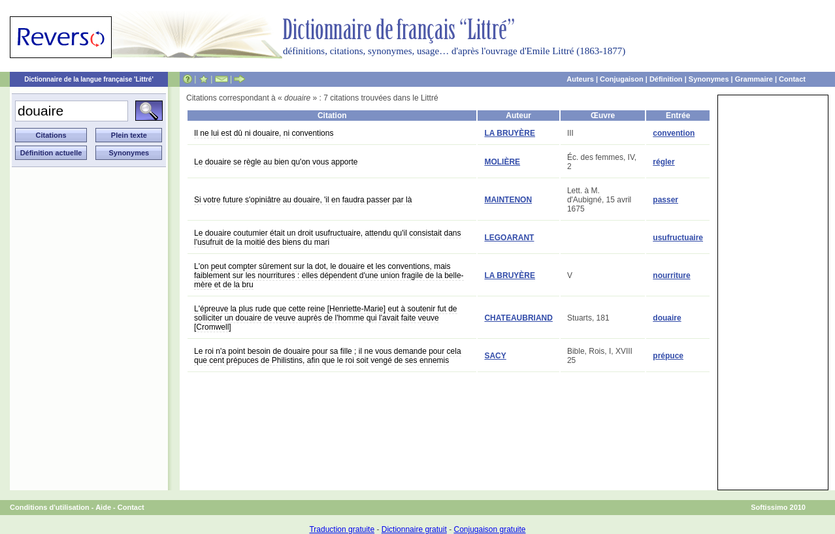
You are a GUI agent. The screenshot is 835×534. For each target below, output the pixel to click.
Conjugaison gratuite (489, 529)
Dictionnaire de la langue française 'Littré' (89, 79)
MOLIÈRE (502, 161)
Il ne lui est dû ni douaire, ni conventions (263, 133)
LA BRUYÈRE (509, 133)
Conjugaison (622, 79)
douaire (667, 317)
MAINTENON (508, 199)
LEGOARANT (509, 237)
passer (665, 199)
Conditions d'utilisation (50, 507)
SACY (495, 355)
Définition (666, 79)
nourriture (671, 275)
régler (663, 161)
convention (674, 133)
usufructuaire (678, 237)
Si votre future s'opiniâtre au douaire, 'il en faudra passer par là (303, 199)
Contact (792, 79)
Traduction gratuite (341, 529)
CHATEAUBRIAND (518, 317)
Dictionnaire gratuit (414, 529)
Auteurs (580, 79)
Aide (103, 507)
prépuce (668, 355)
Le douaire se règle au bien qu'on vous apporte (275, 161)
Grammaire (754, 79)
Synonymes (709, 79)
